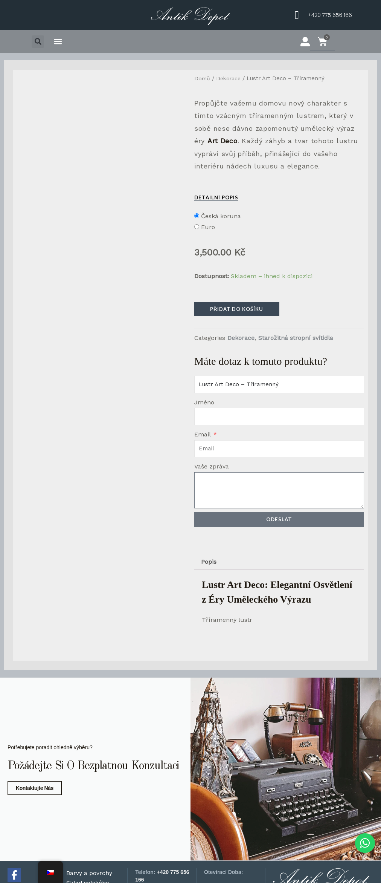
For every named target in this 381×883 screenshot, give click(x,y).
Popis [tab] (209, 563)
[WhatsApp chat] (364, 842)
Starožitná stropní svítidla (295, 338)
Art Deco (222, 141)
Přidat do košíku (236, 309)
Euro (208, 227)
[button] (38, 41)
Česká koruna (221, 216)
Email (203, 435)
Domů (202, 78)
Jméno (204, 403)
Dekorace (229, 78)
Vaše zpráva (211, 467)
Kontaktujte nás (34, 860)
